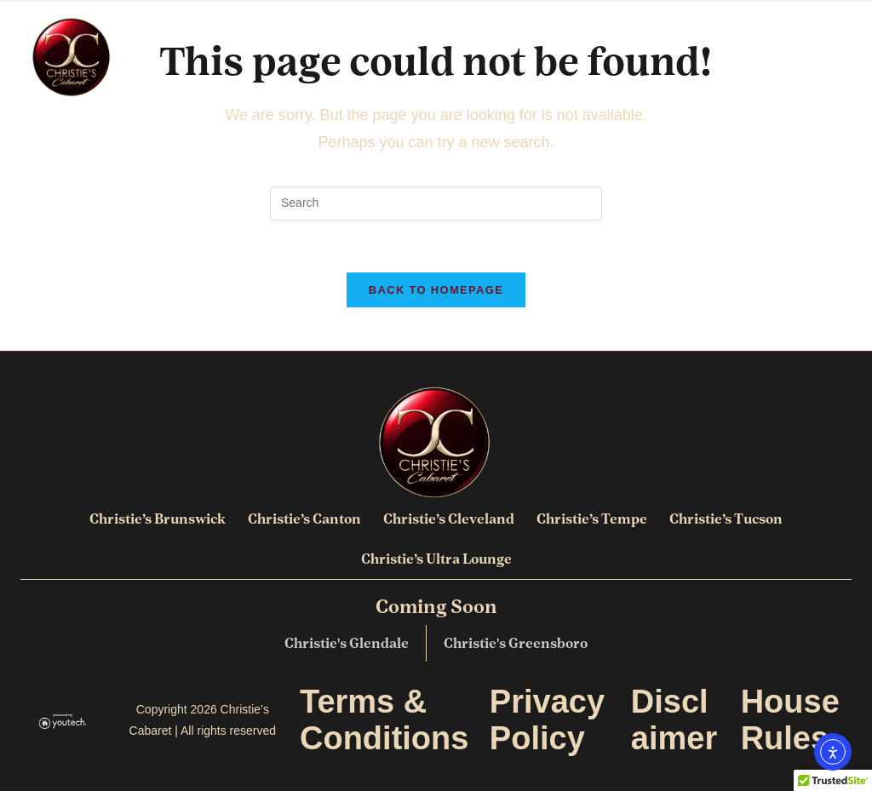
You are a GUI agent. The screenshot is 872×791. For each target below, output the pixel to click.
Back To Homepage (436, 290)
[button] (838, 57)
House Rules (790, 720)
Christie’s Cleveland (448, 519)
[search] (436, 203)
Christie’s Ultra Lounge (436, 559)
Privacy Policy (547, 720)
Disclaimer (674, 720)
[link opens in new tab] (63, 720)
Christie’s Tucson (726, 519)
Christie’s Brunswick (157, 519)
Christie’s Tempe (591, 519)
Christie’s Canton (304, 519)
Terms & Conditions (384, 720)
